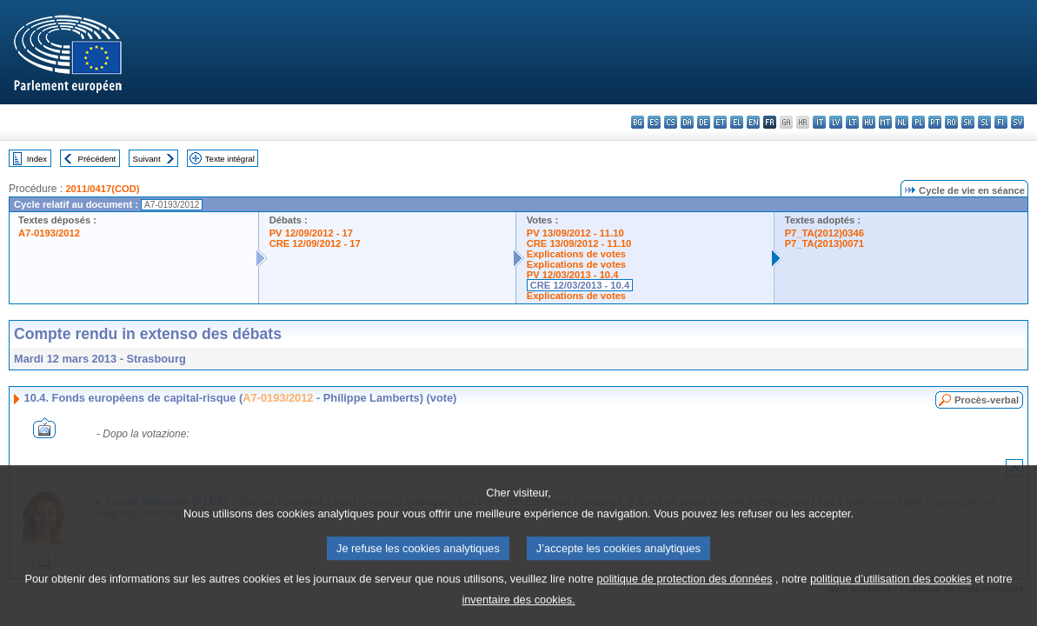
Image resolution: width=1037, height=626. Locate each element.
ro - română (951, 122)
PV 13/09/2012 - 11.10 (575, 233)
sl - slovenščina (984, 122)
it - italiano (819, 122)
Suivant (147, 158)
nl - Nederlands (901, 122)
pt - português (934, 122)
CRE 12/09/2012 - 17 (315, 243)
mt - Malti (885, 122)
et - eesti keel (720, 122)
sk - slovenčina (967, 122)
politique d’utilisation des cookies (891, 596)
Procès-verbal (986, 400)
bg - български (637, 122)
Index (37, 158)
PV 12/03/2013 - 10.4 (573, 275)
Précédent (97, 158)
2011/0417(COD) (102, 188)
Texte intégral (230, 158)
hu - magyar (868, 122)
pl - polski (918, 122)
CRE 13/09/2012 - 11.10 (579, 243)
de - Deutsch (703, 122)
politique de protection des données (684, 596)
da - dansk (687, 122)
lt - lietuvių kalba (852, 122)
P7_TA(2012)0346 (824, 233)
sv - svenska (1017, 122)
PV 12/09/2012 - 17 (311, 233)
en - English (753, 122)
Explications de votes (576, 254)
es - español (654, 122)
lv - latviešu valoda (835, 122)
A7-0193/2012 (49, 233)
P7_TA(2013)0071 (824, 243)
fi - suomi (1000, 122)
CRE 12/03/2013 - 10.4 (579, 285)
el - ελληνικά (736, 122)
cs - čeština (670, 122)
